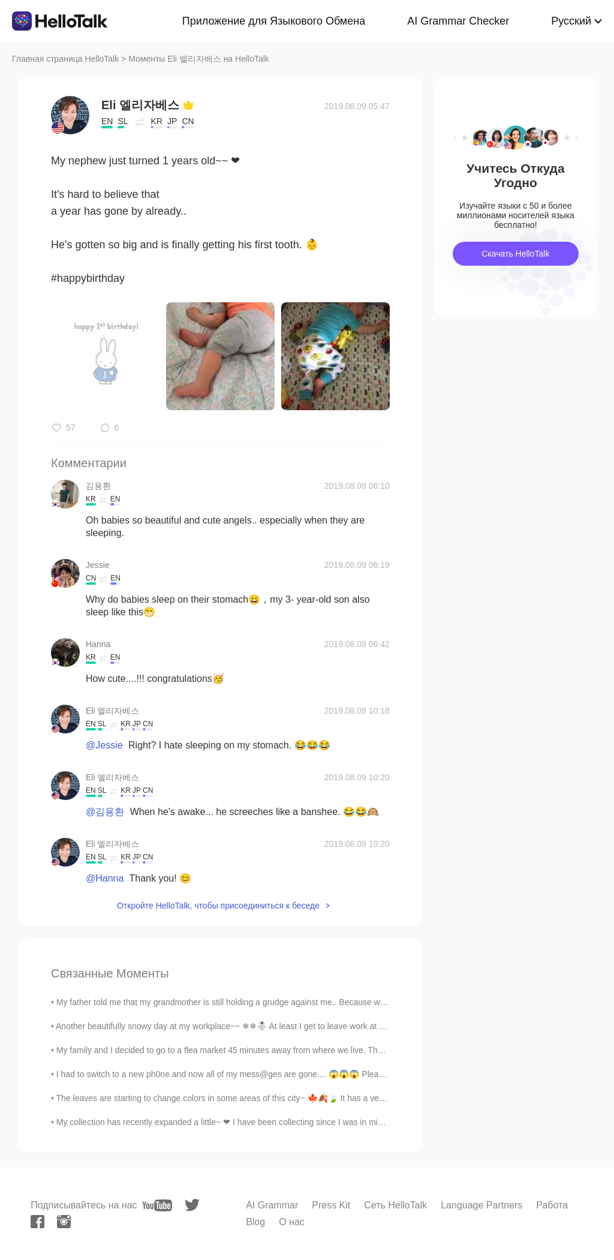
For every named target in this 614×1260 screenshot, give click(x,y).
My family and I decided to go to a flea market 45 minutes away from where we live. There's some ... (242, 1050)
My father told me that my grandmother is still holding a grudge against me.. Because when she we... (243, 1002)
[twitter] (192, 1205)
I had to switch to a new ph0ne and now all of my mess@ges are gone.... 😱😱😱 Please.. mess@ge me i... (257, 1074)
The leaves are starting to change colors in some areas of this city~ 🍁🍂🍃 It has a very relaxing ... (242, 1098)
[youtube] (157, 1205)
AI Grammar (272, 1205)
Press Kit (331, 1205)
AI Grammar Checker (458, 21)
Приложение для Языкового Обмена (273, 21)
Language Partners (481, 1205)
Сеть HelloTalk (395, 1205)
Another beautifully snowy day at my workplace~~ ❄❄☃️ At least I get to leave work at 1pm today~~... (245, 1026)
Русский (571, 21)
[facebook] (37, 1221)
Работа (552, 1205)
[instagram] (64, 1221)
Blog (255, 1222)
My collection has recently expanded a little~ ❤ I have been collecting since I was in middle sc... (233, 1122)
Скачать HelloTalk (515, 253)
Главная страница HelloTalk (65, 59)
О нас (292, 1222)
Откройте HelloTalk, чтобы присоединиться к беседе (218, 905)
